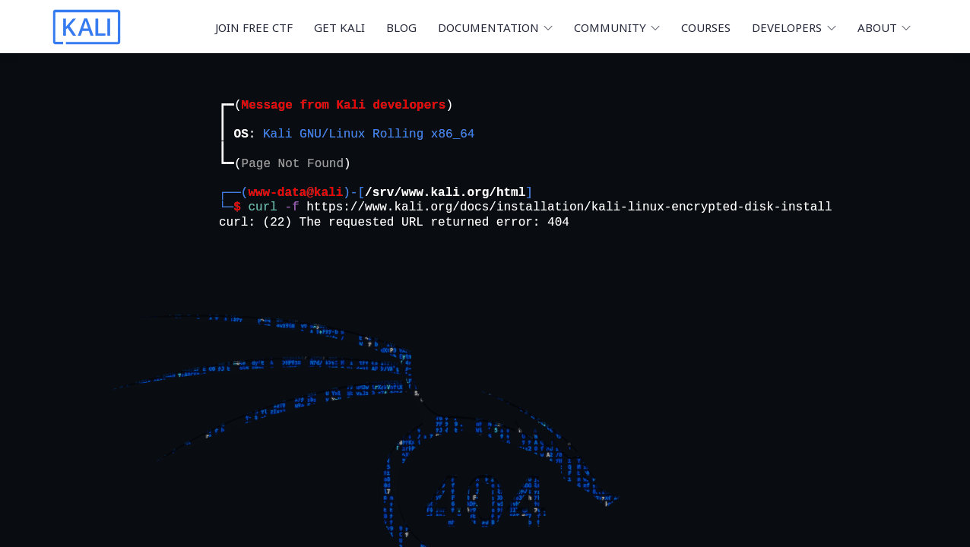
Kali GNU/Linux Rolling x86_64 (368, 134)
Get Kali (339, 27)
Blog (401, 27)
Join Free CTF (254, 27)
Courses (706, 27)
